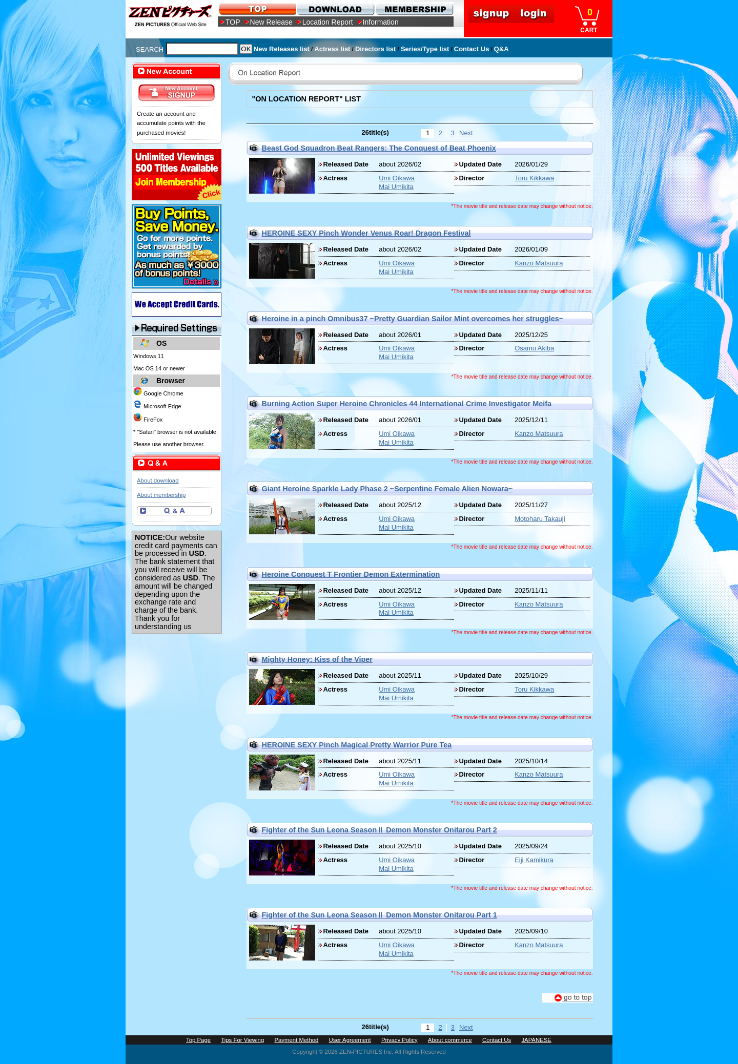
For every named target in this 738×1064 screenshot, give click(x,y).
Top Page (198, 1040)
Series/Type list (425, 49)
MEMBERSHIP (414, 9)
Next (465, 133)
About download (157, 480)
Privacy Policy (399, 1040)
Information (381, 22)
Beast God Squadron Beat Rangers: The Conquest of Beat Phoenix (379, 148)
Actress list (332, 49)
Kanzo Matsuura (539, 263)
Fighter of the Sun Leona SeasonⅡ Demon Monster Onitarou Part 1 (379, 915)
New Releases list (282, 49)
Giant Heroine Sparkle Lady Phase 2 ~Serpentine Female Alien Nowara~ (387, 489)
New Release (271, 22)
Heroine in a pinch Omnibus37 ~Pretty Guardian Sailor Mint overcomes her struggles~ (413, 319)
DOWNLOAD (335, 9)
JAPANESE (536, 1040)
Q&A (501, 49)
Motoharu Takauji (540, 519)
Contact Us (471, 49)
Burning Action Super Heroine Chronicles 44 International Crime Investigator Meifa (407, 404)
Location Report (327, 22)
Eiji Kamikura (534, 860)
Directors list (375, 49)
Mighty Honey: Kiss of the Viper (317, 659)
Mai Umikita (396, 187)
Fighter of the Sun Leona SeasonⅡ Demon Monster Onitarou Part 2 (379, 830)
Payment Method (296, 1040)
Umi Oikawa (397, 178)
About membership (161, 495)
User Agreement (350, 1040)
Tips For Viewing (242, 1040)
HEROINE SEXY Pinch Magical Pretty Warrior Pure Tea (357, 745)
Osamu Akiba (534, 348)
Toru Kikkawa (534, 178)
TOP (232, 22)
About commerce (450, 1040)
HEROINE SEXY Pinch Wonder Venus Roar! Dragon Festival (366, 233)
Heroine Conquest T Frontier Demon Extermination (351, 574)
